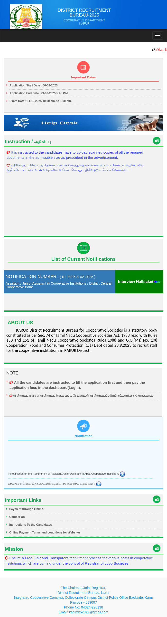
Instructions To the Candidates (30, 524)
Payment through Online (26, 509)
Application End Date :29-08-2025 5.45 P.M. (39, 93)
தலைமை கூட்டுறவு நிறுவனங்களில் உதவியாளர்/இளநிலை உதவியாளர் (55, 484)
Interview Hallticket (139, 282)
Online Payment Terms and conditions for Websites (45, 532)
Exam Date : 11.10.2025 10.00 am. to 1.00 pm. (40, 101)
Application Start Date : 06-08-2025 (33, 85)
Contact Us (17, 517)
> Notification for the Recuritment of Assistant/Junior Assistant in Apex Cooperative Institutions (66, 474)
